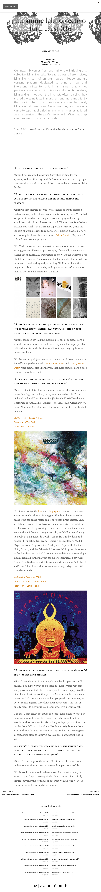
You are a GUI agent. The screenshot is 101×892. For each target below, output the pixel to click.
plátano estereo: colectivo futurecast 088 (35, 859)
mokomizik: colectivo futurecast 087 (36, 866)
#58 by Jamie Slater (54, 363)
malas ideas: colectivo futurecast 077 (64, 866)
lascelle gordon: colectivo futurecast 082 (65, 833)
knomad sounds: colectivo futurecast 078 (65, 859)
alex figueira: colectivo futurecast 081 (64, 839)
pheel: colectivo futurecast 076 (62, 872)
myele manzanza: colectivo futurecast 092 (35, 833)
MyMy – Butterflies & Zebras (28, 418)
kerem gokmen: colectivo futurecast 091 (35, 839)
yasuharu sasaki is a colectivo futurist (18, 794)
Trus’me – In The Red (24, 422)
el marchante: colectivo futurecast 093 (36, 826)
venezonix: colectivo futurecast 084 (63, 819)
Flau (40, 511)
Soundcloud (55, 64)
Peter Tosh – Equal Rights (26, 585)
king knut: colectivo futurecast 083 (63, 826)
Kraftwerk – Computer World (28, 577)
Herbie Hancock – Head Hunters (30, 581)
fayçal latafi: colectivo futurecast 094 (36, 819)
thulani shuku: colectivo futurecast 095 (35, 813)
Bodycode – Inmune (24, 426)
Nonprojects (54, 511)
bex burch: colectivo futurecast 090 (37, 846)
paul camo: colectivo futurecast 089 (37, 852)
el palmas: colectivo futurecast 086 (37, 872)
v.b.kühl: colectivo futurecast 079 (63, 852)
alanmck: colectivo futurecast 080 (63, 846)
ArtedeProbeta (63, 235)
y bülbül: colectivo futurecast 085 (63, 813)
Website (45, 64)
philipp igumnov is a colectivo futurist (83, 794)
